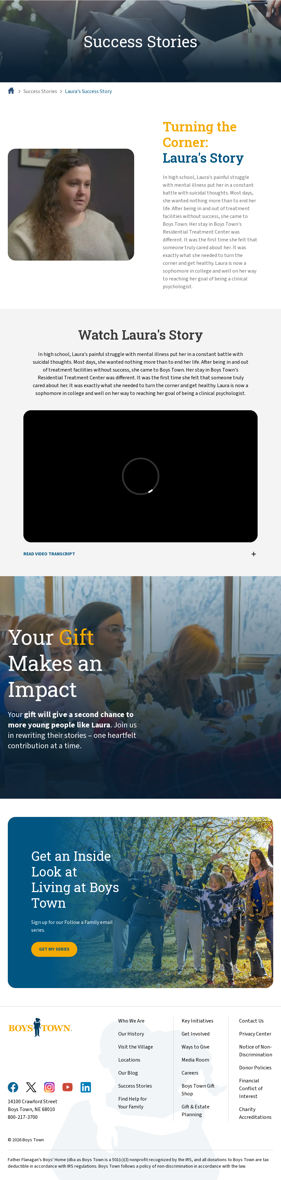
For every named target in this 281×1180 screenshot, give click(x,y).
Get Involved (196, 1034)
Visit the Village (135, 1047)
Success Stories (40, 91)
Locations (129, 1060)
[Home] (12, 91)
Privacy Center (255, 1034)
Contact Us (251, 1020)
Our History (131, 1034)
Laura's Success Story (88, 91)
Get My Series (54, 949)
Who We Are (131, 1020)
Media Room (195, 1060)
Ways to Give (196, 1047)
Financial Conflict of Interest (250, 1088)
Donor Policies (255, 1067)
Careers (190, 1073)
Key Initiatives (197, 1020)
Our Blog (128, 1073)
